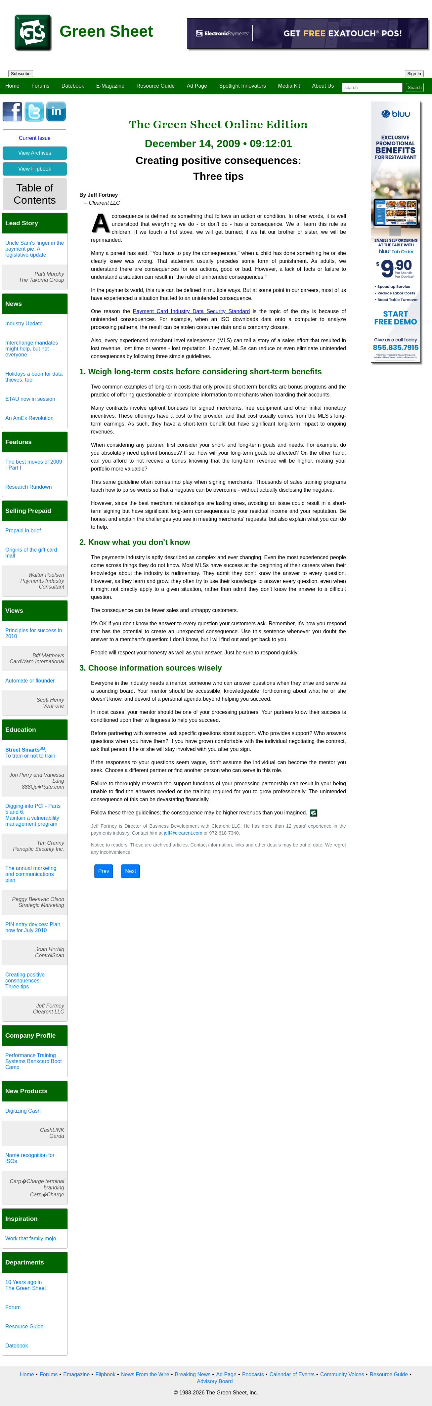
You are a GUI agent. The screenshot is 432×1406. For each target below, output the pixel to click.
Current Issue (35, 138)
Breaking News (193, 1374)
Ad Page (197, 86)
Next (130, 871)
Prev (103, 871)
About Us (323, 86)
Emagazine (76, 1374)
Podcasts (253, 1374)
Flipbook (105, 1374)
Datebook (73, 86)
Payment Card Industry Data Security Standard (191, 311)
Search (415, 87)
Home (12, 86)
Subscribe (20, 73)
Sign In (414, 73)
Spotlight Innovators (242, 86)
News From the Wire (145, 1374)
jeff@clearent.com (183, 833)
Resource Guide (156, 86)
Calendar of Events (292, 1374)
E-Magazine (110, 86)
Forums (40, 86)
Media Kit (289, 86)
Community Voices (342, 1374)
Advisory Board (215, 1381)
